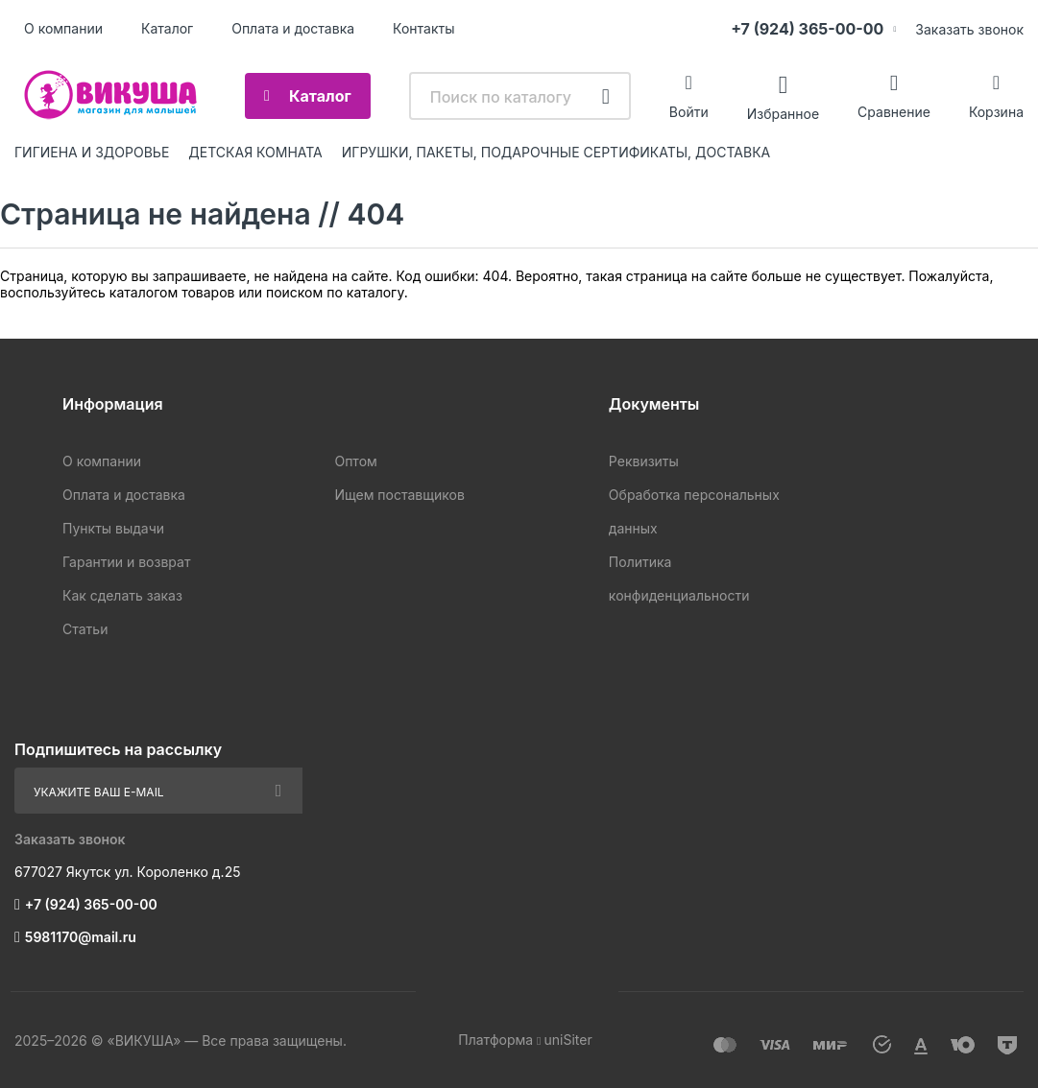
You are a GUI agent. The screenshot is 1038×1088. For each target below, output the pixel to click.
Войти (689, 112)
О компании (63, 28)
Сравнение (893, 112)
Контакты (423, 28)
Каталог (167, 28)
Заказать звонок (969, 29)
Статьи (85, 629)
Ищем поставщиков (399, 494)
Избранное (783, 113)
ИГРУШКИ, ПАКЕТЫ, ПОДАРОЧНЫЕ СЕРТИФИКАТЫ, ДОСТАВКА (556, 152)
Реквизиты (644, 461)
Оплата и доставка (292, 28)
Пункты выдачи (113, 528)
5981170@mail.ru (80, 937)
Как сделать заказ (122, 595)
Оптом (355, 461)
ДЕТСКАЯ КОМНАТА (255, 152)
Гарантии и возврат (126, 562)
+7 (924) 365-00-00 (807, 28)
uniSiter (567, 1039)
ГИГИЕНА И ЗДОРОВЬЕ (91, 152)
